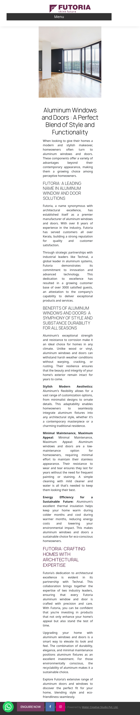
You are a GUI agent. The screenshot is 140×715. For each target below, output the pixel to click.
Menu (59, 16)
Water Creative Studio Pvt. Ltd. (100, 707)
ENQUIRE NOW (31, 707)
